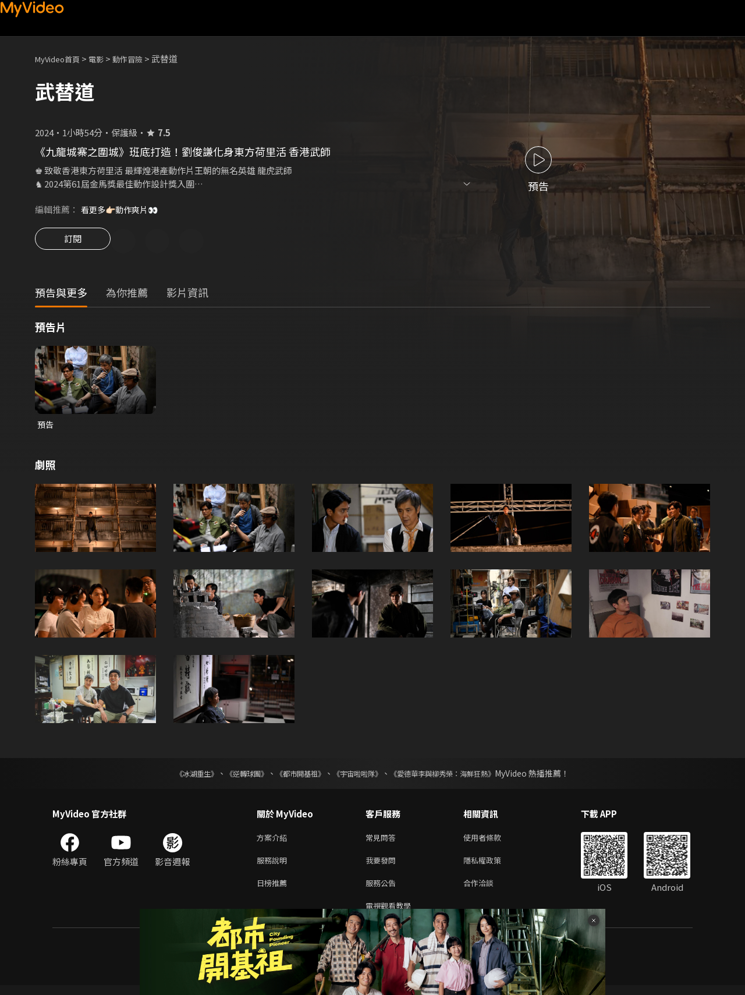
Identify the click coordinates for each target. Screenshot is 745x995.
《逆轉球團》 (233, 776)
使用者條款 (492, 841)
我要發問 (383, 865)
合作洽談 (487, 890)
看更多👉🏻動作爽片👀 (122, 209)
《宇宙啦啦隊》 (359, 776)
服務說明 (274, 865)
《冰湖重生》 (176, 776)
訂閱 (72, 242)
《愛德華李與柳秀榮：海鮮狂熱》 (457, 776)
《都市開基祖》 (294, 776)
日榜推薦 (274, 890)
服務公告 (383, 890)
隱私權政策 (492, 865)
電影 (105, 58)
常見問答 (383, 841)
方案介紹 (274, 841)
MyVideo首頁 (61, 58)
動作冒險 (140, 58)
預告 (46, 426)
